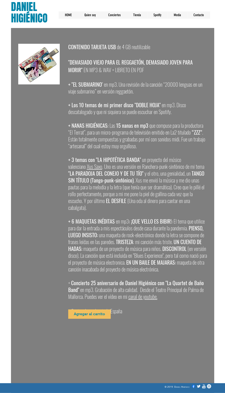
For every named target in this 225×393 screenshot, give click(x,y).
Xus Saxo (94, 166)
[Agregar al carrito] (89, 314)
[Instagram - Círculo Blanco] (209, 386)
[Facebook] (193, 386)
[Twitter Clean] (199, 386)
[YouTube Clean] (204, 386)
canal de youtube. (142, 296)
